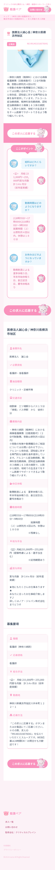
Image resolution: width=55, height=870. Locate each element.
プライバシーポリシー (12, 849)
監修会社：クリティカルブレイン (20, 832)
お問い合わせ (11, 827)
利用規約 (7, 845)
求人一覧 (9, 821)
